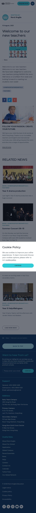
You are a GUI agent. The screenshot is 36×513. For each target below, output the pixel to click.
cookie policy (10, 260)
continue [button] (18, 265)
